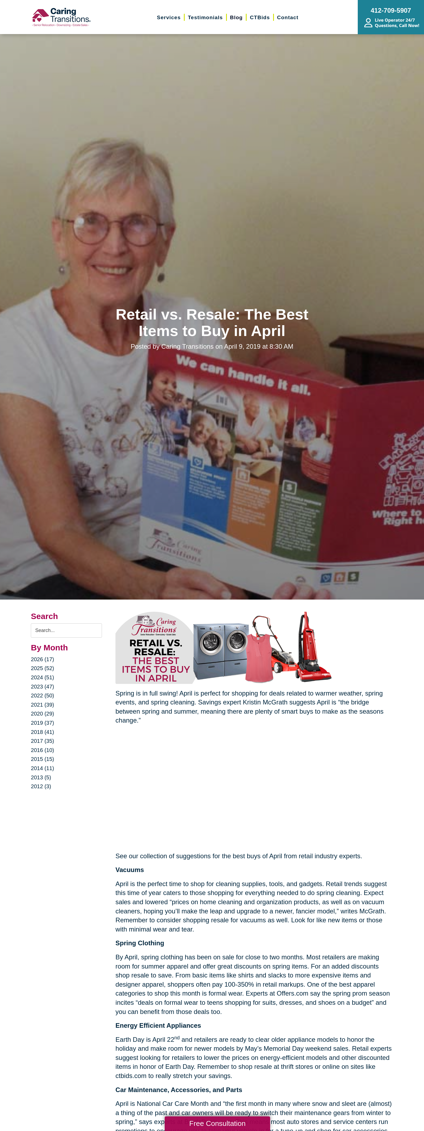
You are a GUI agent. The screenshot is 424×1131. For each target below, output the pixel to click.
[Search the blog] (66, 630)
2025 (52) (42, 668)
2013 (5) (41, 777)
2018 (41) (42, 732)
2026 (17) (42, 659)
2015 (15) (42, 759)
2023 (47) (42, 687)
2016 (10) (42, 750)
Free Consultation (217, 1123)
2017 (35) (42, 741)
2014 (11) (42, 768)
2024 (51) (42, 677)
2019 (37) (42, 723)
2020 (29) (42, 714)
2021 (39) (42, 705)
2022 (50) (42, 695)
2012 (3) (41, 786)
